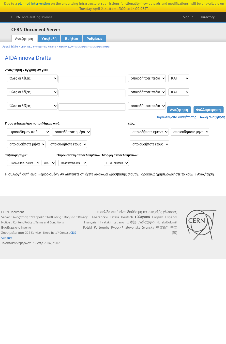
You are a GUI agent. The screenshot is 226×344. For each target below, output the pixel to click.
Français (90, 222)
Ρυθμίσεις (94, 38)
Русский (117, 227)
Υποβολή (49, 38)
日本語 (131, 222)
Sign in (188, 17)
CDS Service (33, 233)
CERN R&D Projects (31, 46)
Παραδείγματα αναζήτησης (176, 117)
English (157, 217)
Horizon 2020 (66, 46)
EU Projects (50, 46)
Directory (208, 17)
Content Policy (22, 222)
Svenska (148, 227)
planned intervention (34, 3)
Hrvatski (104, 222)
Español (171, 217)
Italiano (118, 222)
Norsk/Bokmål (166, 222)
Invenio (26, 227)
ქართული (146, 222)
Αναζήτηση (24, 38)
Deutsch (127, 217)
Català (114, 217)
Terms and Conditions (49, 222)
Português (101, 227)
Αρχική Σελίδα (10, 46)
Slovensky (132, 227)
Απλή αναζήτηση (212, 117)
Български (100, 217)
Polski (87, 227)
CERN (31, 17)
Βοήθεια (71, 38)
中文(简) (162, 227)
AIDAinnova (81, 46)
